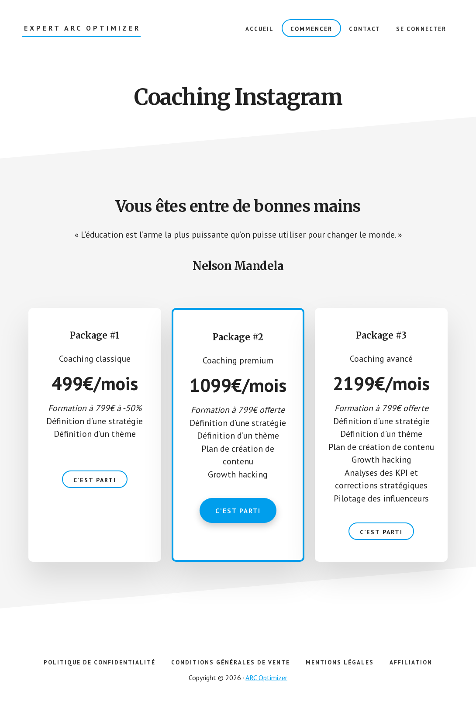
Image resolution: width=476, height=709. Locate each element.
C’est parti (94, 481)
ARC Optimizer (266, 679)
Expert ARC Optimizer (82, 28)
